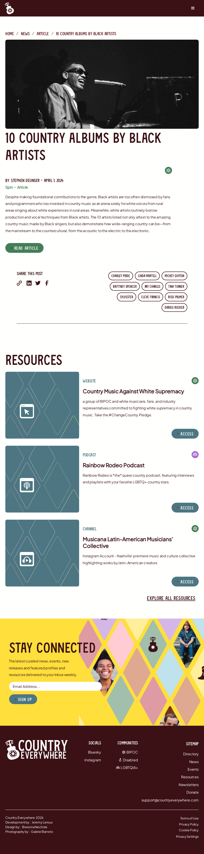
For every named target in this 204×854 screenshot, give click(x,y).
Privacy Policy (189, 824)
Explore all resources (171, 598)
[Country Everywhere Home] (9, 8)
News (25, 33)
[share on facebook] (46, 283)
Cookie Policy (189, 830)
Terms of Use (189, 818)
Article (43, 33)
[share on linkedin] (29, 283)
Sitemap (192, 743)
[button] (193, 8)
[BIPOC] (168, 170)
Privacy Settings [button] (187, 836)
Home (9, 33)
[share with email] (19, 283)
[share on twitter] (38, 283)
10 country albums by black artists (86, 33)
